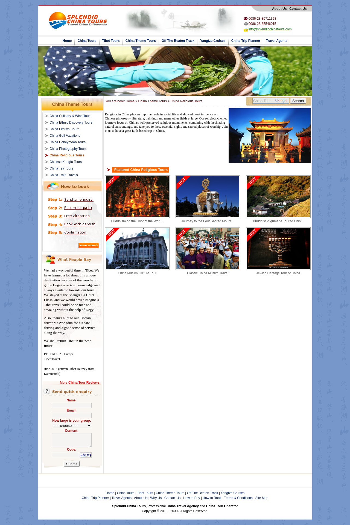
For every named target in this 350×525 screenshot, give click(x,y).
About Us (140, 498)
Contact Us (172, 498)
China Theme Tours (141, 41)
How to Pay (191, 498)
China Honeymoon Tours (67, 142)
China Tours (86, 41)
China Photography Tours (67, 149)
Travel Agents (276, 41)
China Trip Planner (245, 41)
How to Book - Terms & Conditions (228, 498)
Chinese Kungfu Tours (65, 162)
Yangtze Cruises (213, 41)
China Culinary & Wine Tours (70, 116)
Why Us (156, 498)
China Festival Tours (64, 129)
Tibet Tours (111, 41)
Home (67, 41)
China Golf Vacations (64, 136)
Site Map (261, 498)
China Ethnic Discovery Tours (70, 122)
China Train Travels (63, 175)
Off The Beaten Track (178, 41)
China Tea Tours (61, 168)
